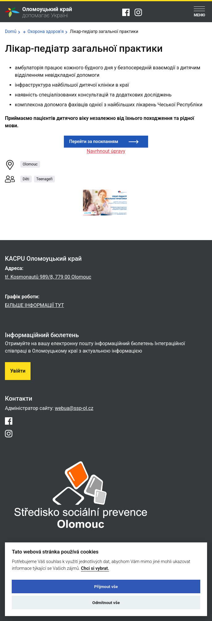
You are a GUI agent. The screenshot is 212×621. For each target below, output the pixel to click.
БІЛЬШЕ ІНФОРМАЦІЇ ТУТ (34, 305)
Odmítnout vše (106, 602)
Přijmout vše (106, 586)
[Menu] (199, 12)
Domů (10, 31)
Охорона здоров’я (45, 31)
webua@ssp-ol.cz (74, 408)
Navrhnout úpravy (106, 151)
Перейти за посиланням (93, 141)
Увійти (17, 371)
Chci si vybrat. (95, 568)
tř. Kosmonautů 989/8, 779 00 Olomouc (48, 277)
